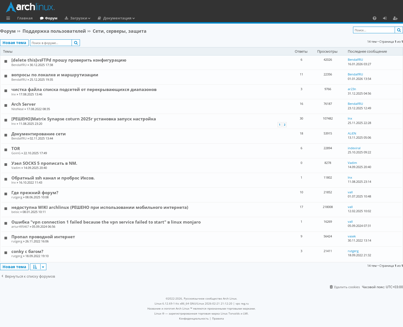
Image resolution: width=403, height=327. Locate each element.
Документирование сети (38, 133)
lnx (13, 94)
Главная (25, 18)
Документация (117, 18)
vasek (352, 236)
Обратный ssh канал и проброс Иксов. (53, 178)
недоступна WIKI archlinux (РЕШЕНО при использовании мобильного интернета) (99, 207)
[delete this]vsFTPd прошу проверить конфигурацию (68, 60)
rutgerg (16, 197)
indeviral (354, 148)
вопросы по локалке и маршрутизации (54, 74)
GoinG (16, 153)
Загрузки (78, 18)
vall (350, 192)
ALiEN (352, 133)
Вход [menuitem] (386, 19)
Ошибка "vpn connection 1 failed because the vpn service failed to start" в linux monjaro (106, 222)
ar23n (352, 89)
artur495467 (20, 226)
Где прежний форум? (34, 192)
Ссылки (9, 19)
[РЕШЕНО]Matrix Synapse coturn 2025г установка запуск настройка (83, 118)
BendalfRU (19, 65)
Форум (51, 18)
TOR (15, 148)
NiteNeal (17, 109)
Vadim (16, 168)
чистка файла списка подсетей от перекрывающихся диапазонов (84, 89)
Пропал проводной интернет (43, 236)
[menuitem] (374, 18)
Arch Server (23, 104)
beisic (15, 212)
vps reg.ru (242, 303)
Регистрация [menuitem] (396, 19)
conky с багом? (27, 251)
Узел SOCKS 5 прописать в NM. (44, 163)
